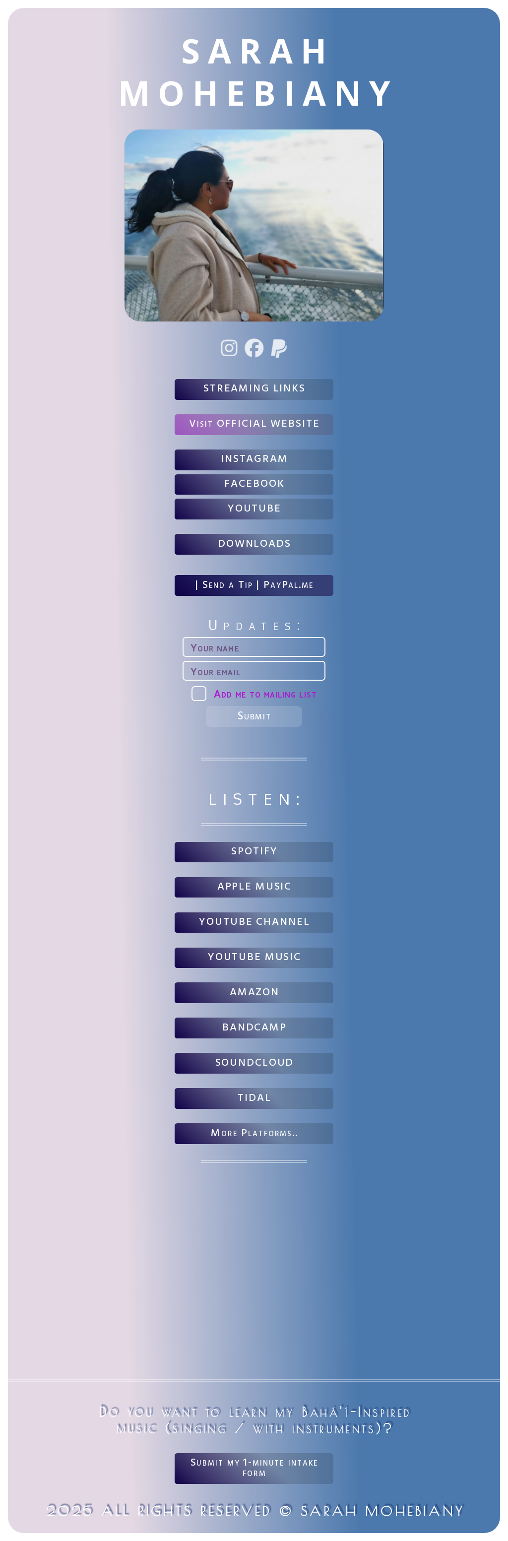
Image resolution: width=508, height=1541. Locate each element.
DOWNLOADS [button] (254, 544)
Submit (254, 716)
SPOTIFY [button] (254, 851)
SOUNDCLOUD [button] (254, 1063)
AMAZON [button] (254, 992)
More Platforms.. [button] (254, 1133)
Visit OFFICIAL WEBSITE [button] (254, 424)
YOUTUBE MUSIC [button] (254, 957)
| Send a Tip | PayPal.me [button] (254, 585)
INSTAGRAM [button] (254, 459)
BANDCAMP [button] (254, 1027)
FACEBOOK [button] (254, 484)
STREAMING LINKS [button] (254, 388)
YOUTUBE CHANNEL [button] (254, 922)
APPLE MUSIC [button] (254, 887)
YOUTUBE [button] (254, 508)
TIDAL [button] (254, 1098)
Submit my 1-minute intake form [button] (254, 1468)
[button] (230, 348)
